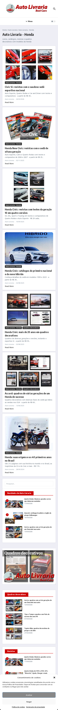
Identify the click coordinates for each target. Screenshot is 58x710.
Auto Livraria (12, 30)
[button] (54, 677)
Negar (29, 701)
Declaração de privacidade (35, 707)
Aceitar (29, 695)
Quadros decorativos (31, 328)
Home (4, 30)
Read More (9, 102)
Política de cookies (18, 707)
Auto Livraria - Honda (13, 82)
